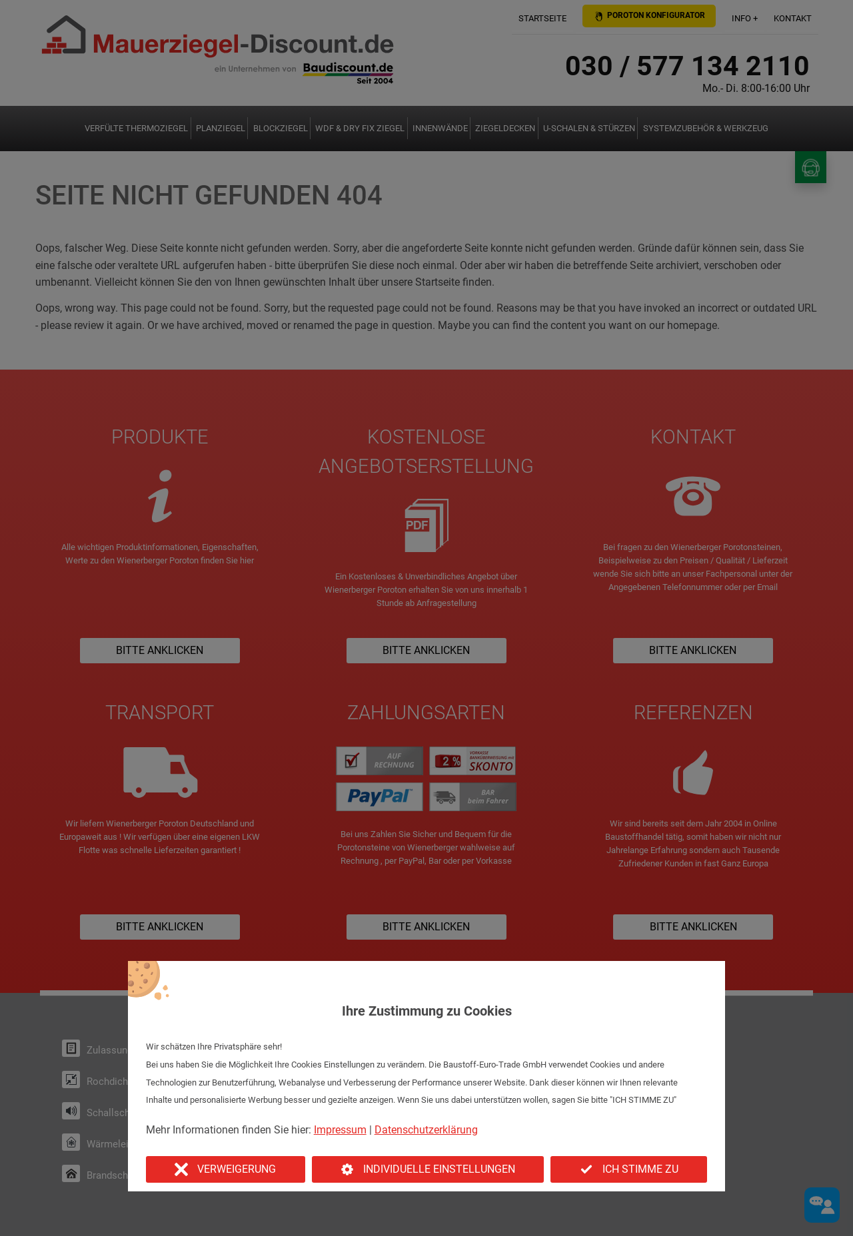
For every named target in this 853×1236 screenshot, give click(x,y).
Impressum (340, 1129)
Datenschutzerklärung (426, 1129)
